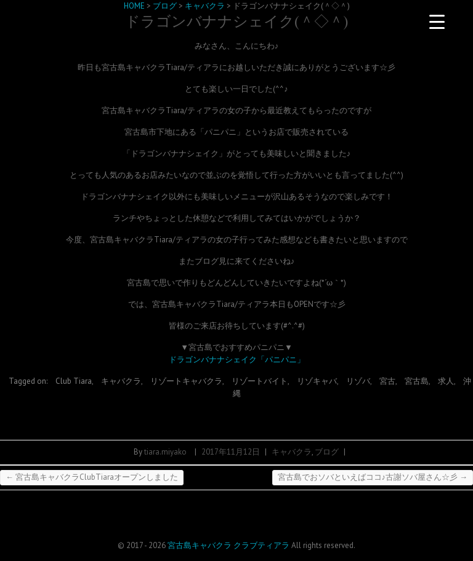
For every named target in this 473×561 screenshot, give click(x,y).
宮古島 (417, 381)
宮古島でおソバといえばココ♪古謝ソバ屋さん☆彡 (373, 477)
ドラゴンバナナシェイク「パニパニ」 (237, 359)
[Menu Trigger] (437, 21)
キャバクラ (121, 381)
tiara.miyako (165, 452)
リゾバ (358, 381)
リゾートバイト (260, 381)
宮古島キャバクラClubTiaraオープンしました (92, 477)
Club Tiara (73, 381)
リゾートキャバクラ (186, 381)
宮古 (387, 381)
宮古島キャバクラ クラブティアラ (228, 545)
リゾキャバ (317, 381)
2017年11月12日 (230, 452)
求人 (446, 381)
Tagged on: (29, 381)
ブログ (327, 452)
